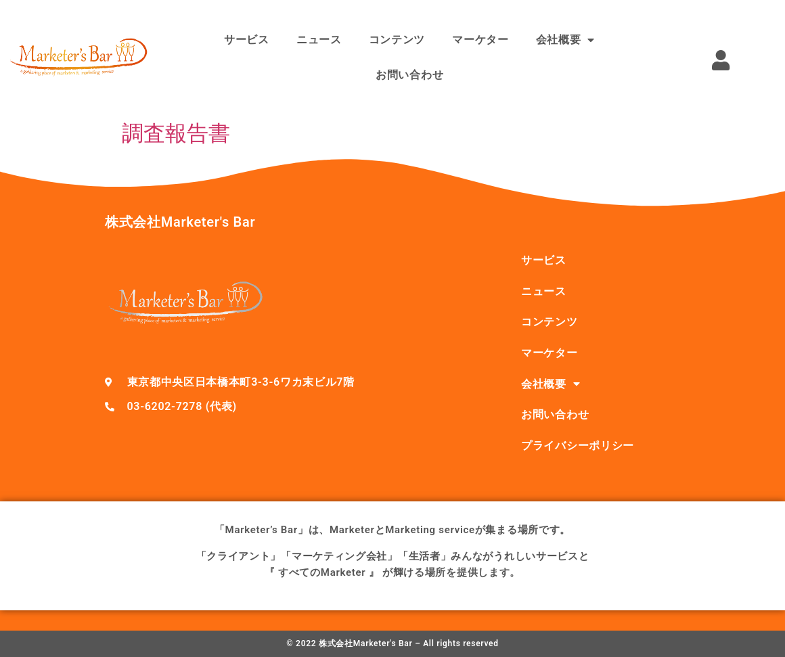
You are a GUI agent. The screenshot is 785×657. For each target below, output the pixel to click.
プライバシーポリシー (577, 445)
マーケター (480, 39)
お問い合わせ (409, 74)
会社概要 (566, 40)
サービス (246, 39)
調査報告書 (176, 133)
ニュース (319, 39)
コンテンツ (397, 39)
